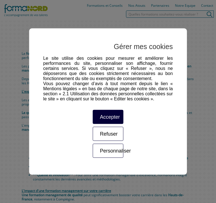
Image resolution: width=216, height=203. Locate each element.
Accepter (110, 117)
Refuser (109, 134)
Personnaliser (111, 151)
